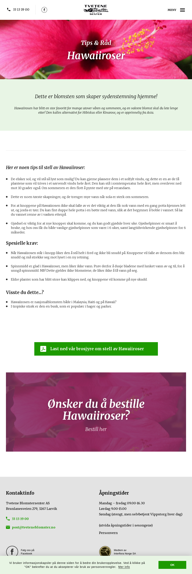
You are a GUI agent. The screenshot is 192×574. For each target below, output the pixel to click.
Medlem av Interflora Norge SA (125, 552)
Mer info (124, 566)
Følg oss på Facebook (27, 552)
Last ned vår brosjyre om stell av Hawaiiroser (97, 348)
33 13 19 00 (21, 9)
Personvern (108, 533)
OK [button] (172, 564)
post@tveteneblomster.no (33, 527)
